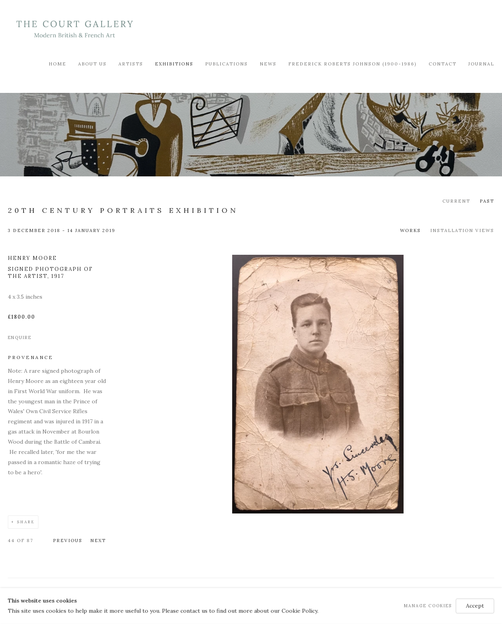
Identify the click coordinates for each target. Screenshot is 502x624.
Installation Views (462, 230)
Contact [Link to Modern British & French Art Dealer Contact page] (443, 64)
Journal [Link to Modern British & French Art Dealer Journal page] (481, 64)
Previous (67, 540)
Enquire (19, 337)
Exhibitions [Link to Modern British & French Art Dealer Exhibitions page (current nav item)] (174, 64)
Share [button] (26, 521)
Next (98, 540)
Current (456, 201)
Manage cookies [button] (428, 605)
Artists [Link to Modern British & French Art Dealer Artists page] (130, 64)
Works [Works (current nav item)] (410, 230)
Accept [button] (475, 605)
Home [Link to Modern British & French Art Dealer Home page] (57, 64)
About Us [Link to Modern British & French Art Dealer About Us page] (92, 64)
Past (487, 201)
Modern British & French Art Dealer (74, 29)
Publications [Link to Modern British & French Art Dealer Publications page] (226, 64)
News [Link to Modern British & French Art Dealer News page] (268, 64)
